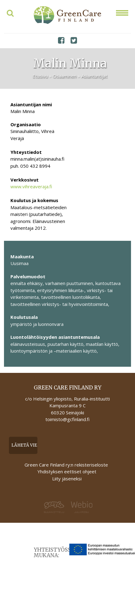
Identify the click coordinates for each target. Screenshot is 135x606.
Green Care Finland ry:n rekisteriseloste (67, 465)
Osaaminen (64, 76)
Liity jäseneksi (67, 478)
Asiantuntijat (94, 76)
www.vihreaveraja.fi (31, 186)
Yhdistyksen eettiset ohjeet (66, 471)
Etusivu (40, 76)
